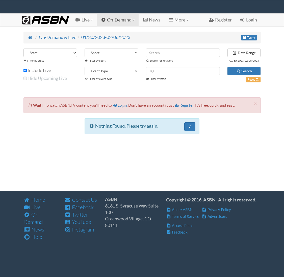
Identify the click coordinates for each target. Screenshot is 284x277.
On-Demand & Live (57, 37)
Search (244, 71)
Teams (249, 37)
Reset (253, 79)
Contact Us (80, 200)
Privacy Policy (216, 209)
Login (120, 105)
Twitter (76, 215)
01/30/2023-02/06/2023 (105, 37)
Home (34, 200)
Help (32, 237)
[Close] (255, 103)
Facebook (79, 207)
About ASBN (179, 209)
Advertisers (214, 216)
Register (184, 105)
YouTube (77, 222)
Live (32, 207)
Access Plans (179, 225)
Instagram (79, 230)
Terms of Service (182, 216)
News (33, 230)
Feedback (177, 232)
